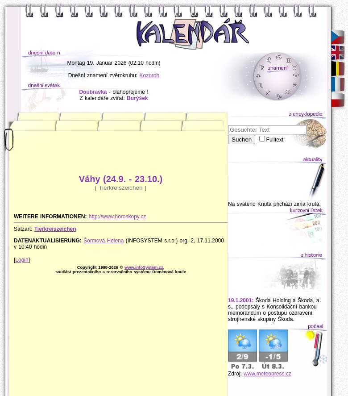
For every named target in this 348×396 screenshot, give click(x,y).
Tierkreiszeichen (55, 229)
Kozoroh (150, 75)
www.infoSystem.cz (143, 267)
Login (21, 260)
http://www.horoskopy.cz (117, 216)
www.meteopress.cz (267, 374)
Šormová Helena (103, 241)
